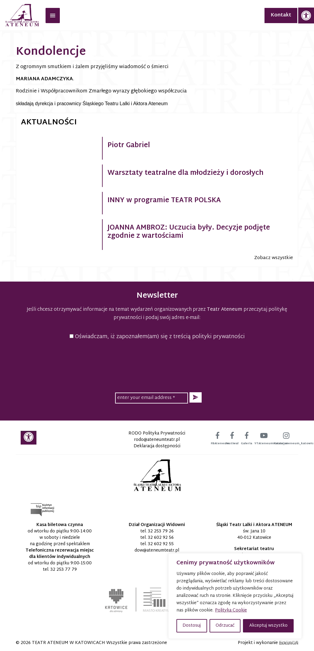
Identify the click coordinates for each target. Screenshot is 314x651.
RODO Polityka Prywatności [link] (156, 433)
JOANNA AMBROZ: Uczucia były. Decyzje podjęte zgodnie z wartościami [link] (189, 232)
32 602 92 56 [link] (161, 538)
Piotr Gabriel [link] (129, 146)
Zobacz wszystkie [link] (273, 258)
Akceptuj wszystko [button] (268, 625)
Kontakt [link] (281, 15)
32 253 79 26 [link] (161, 531)
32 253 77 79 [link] (63, 569)
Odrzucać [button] (225, 625)
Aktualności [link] (49, 123)
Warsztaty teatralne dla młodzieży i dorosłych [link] (186, 173)
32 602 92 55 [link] (161, 544)
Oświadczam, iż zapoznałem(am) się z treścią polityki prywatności (157, 337)
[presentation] (157, 365)
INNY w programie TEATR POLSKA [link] (164, 201)
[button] (195, 397)
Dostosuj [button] (192, 625)
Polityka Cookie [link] (231, 610)
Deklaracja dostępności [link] (157, 446)
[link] (306, 15)
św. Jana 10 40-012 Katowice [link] (254, 535)
